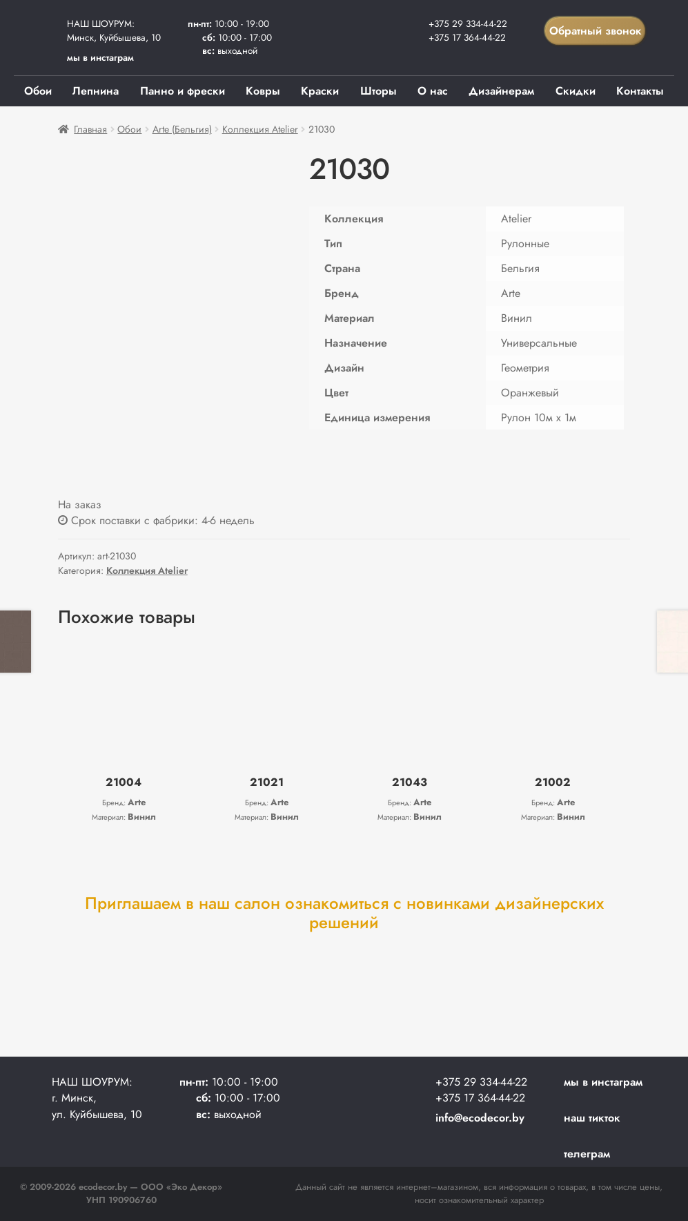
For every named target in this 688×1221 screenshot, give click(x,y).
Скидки (576, 91)
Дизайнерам (501, 91)
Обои (38, 91)
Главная (90, 129)
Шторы (378, 91)
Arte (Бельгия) (182, 129)
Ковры (263, 91)
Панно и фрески (182, 91)
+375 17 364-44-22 (467, 37)
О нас (432, 91)
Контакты (640, 91)
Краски (320, 91)
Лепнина (95, 91)
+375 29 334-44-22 (468, 23)
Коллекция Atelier (260, 129)
